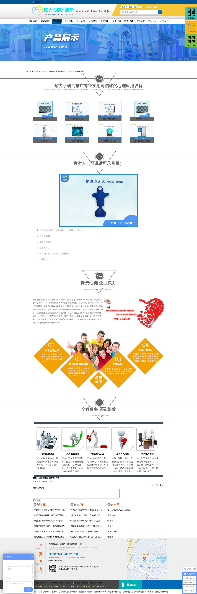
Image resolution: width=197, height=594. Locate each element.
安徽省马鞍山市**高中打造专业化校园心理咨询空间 (87, 537)
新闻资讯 (45, 21)
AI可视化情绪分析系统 (142, 141)
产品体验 (152, 21)
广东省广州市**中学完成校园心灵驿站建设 (87, 510)
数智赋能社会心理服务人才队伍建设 (49, 537)
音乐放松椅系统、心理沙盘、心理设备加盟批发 (127, 592)
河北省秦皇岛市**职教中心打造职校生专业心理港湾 (87, 526)
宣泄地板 (111, 515)
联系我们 (128, 21)
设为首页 (39, 2)
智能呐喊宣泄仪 (85, 592)
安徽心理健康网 (161, 592)
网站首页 (33, 21)
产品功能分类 (49, 72)
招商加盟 (140, 21)
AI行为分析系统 (77, 141)
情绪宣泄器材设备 (76, 72)
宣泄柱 (110, 537)
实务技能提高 (72, 454)
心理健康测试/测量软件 (68, 592)
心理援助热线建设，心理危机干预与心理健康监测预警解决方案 (50, 515)
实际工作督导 (147, 454)
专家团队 (104, 21)
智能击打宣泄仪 (100, 592)
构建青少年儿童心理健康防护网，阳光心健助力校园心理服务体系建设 (50, 510)
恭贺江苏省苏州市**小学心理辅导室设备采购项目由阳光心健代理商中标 (50, 526)
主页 (31, 72)
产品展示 (57, 21)
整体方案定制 (122, 454)
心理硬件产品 (61, 72)
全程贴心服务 (48, 454)
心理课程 (164, 21)
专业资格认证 (97, 454)
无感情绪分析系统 (77, 119)
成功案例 (93, 21)
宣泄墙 (44, 119)
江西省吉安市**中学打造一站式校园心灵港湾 (87, 521)
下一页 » (159, 485)
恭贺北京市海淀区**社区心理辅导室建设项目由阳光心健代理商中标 (50, 531)
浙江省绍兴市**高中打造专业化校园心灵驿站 (87, 515)
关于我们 (116, 21)
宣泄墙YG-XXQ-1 (142, 119)
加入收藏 (50, 2)
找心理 (151, 592)
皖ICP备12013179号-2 (68, 569)
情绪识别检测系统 (109, 119)
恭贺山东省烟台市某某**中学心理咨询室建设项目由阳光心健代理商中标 (50, 521)
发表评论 (36, 478)
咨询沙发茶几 (113, 531)
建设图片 (69, 21)
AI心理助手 (45, 141)
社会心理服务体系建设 (48, 592)
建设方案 (81, 21)
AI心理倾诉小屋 (109, 141)
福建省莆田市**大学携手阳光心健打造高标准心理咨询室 (87, 531)
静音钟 (110, 526)
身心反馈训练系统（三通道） (120, 510)
